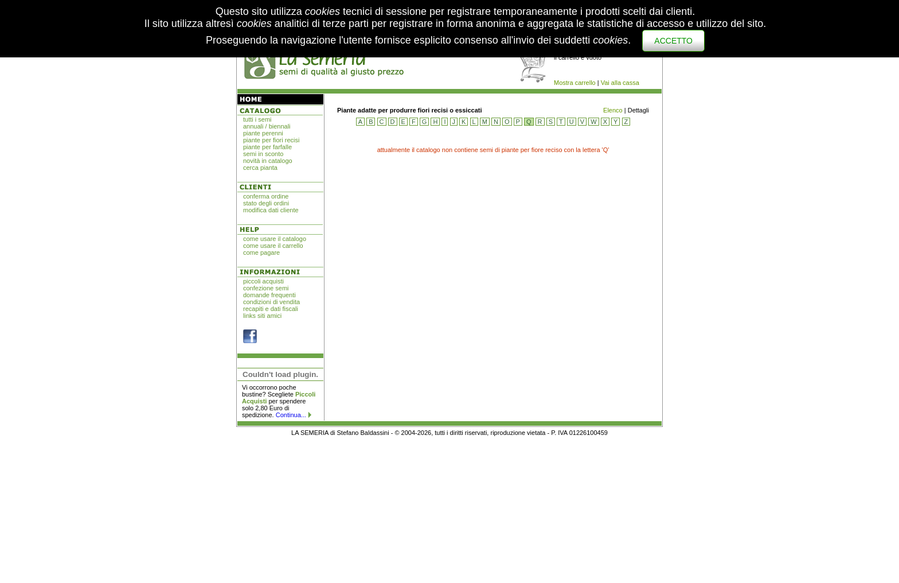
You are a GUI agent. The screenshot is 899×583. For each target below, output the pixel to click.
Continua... (291, 414)
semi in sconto (263, 153)
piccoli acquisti (263, 281)
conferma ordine (266, 196)
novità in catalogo (267, 160)
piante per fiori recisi (271, 140)
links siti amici (262, 315)
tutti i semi (257, 119)
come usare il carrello (273, 245)
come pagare (261, 252)
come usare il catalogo (274, 238)
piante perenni (263, 133)
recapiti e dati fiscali (270, 308)
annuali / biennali (267, 126)
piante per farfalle (267, 146)
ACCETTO (673, 40)
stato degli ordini (266, 203)
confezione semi (266, 288)
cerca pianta (260, 167)
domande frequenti (269, 295)
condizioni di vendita (271, 301)
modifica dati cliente (271, 210)
